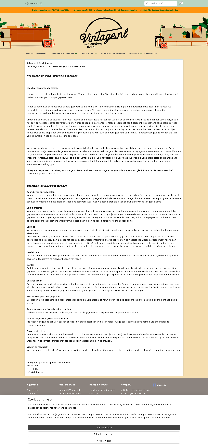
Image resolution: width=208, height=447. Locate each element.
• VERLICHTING (88, 53)
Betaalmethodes (67, 403)
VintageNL (159, 385)
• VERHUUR (105, 53)
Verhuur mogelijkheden (103, 390)
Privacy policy (66, 406)
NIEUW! (30, 53)
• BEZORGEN (119, 53)
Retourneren (65, 399)
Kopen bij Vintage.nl (69, 390)
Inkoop (94, 393)
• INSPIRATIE (152, 53)
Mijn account (33, 3)
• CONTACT (135, 53)
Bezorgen (63, 396)
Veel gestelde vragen (69, 409)
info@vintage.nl (35, 372)
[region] (85, 435)
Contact (31, 393)
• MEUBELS (43, 53)
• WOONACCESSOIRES (64, 53)
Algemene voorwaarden (39, 396)
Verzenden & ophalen (70, 393)
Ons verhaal (33, 390)
